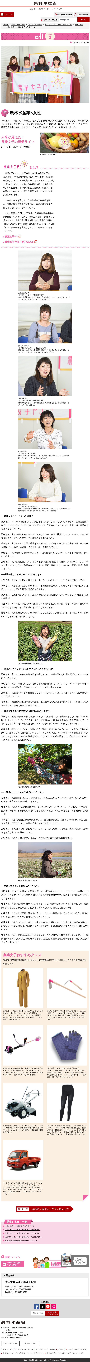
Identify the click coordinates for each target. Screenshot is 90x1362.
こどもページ (43, 9)
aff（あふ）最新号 (35, 25)
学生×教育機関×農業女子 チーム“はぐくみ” (21, 1241)
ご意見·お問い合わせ (10, 1343)
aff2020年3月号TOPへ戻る (14, 1264)
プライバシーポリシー (24, 1350)
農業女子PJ (11, 236)
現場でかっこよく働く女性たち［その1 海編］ (22, 1230)
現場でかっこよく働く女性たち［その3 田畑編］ (23, 1237)
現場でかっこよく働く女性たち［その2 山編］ (22, 1233)
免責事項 (61, 1350)
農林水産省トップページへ (52, 1313)
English (32, 9)
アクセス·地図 (30, 1343)
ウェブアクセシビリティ (76, 1350)
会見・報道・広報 (18, 25)
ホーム (6, 25)
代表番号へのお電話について (17, 1335)
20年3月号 (79, 25)
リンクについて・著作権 (45, 1350)
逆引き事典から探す (64, 14)
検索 (83, 20)
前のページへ (12, 1257)
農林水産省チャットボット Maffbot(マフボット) (65, 1353)
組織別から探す (83, 14)
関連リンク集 (38, 1313)
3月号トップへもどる (80, 42)
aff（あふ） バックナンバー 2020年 (58, 25)
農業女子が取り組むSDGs (19, 241)
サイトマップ (57, 9)
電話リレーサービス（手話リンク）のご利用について (23, 1353)
